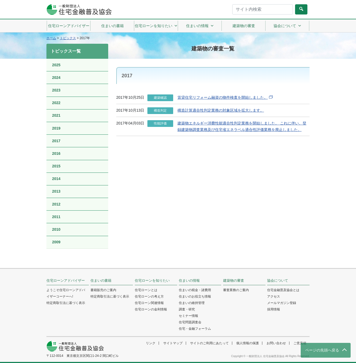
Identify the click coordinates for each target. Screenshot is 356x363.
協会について (287, 25)
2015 (56, 166)
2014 (56, 179)
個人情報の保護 (247, 343)
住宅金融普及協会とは (283, 290)
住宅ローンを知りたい (156, 25)
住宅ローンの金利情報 (151, 309)
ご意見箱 (299, 343)
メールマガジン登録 (281, 303)
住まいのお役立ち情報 (195, 296)
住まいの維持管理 (192, 303)
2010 (56, 229)
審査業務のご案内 (236, 290)
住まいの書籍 (112, 26)
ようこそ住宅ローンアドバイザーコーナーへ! (65, 293)
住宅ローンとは (146, 290)
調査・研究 (187, 309)
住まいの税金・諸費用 (195, 290)
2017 (56, 141)
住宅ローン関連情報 (149, 303)
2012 (56, 204)
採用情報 (273, 309)
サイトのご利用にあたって (209, 343)
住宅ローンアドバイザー (68, 26)
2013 (56, 191)
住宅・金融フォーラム (195, 329)
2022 (56, 103)
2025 (56, 65)
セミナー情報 (188, 316)
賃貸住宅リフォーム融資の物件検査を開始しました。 (222, 97)
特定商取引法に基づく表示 (65, 303)
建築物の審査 (244, 26)
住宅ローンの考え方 (149, 296)
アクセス (273, 296)
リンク (150, 343)
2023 (56, 90)
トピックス (68, 38)
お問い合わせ (276, 343)
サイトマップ (173, 343)
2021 (56, 115)
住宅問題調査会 (190, 322)
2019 (56, 128)
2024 (56, 77)
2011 (56, 217)
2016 (56, 153)
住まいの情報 (200, 25)
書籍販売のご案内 (103, 290)
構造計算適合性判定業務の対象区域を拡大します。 (220, 110)
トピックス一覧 (66, 51)
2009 (56, 242)
